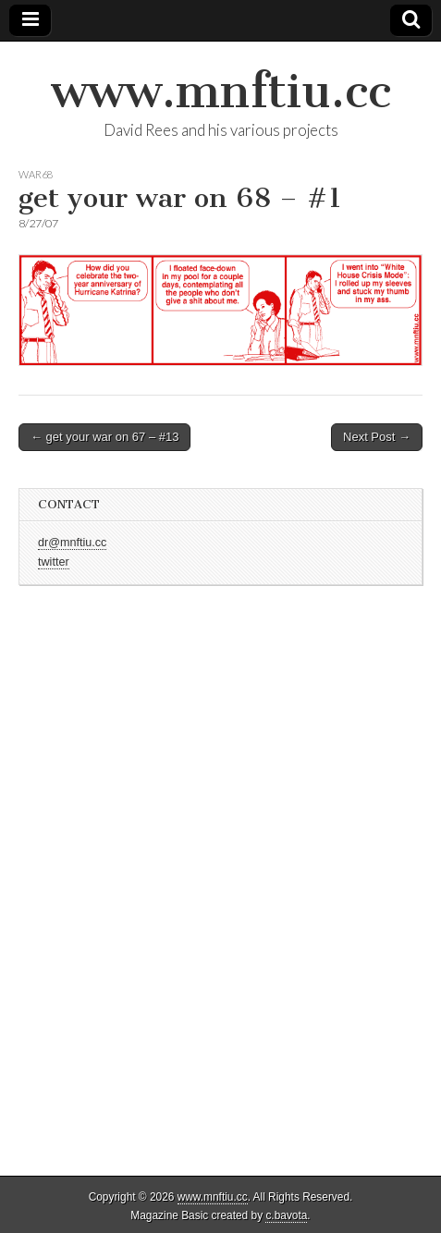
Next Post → (376, 437)
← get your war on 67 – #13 (104, 437)
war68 (35, 174)
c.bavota (286, 1215)
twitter (53, 561)
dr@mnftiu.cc (72, 542)
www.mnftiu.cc (221, 91)
